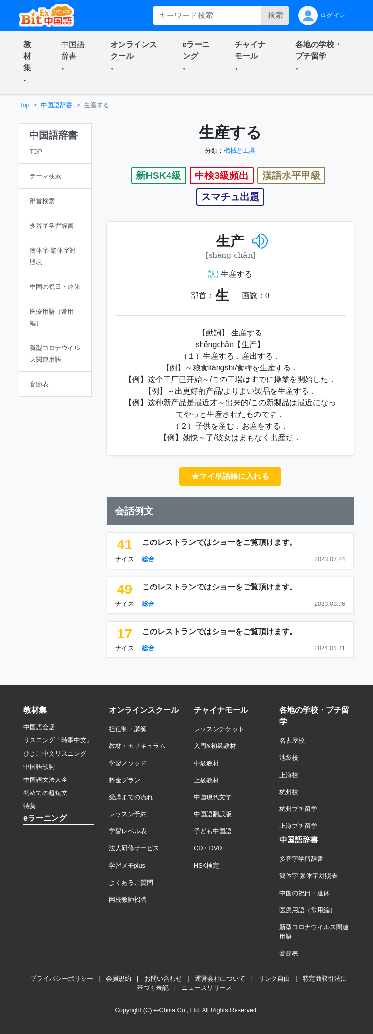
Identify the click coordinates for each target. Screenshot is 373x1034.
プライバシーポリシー (61, 978)
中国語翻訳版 (213, 814)
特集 (29, 806)
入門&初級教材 (215, 745)
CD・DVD (208, 848)
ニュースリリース (207, 987)
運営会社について (220, 978)
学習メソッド (128, 763)
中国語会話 (39, 727)
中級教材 (206, 763)
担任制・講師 (128, 728)
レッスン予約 (128, 814)
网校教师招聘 (128, 899)
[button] (31, 62)
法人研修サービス (134, 848)
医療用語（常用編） (307, 910)
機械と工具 (239, 150)
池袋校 (288, 757)
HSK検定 (206, 865)
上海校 (288, 775)
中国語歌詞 (39, 766)
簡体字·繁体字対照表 (308, 875)
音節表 (288, 953)
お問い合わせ (163, 978)
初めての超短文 (45, 792)
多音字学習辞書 (301, 858)
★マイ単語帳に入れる (230, 476)
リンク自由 (274, 978)
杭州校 (288, 791)
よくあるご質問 (131, 882)
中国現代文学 (213, 797)
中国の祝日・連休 (304, 893)
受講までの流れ (131, 797)
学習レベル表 (128, 831)
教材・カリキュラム (137, 745)
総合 (148, 559)
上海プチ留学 (298, 825)
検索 (275, 15)
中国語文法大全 (45, 779)
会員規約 (118, 978)
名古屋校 (292, 740)
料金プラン (124, 780)
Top (24, 105)
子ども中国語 (213, 831)
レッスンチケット (219, 728)
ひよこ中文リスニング (54, 753)
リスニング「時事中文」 (58, 740)
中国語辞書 (56, 105)
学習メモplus (127, 865)
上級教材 (206, 780)
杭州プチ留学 (298, 808)
